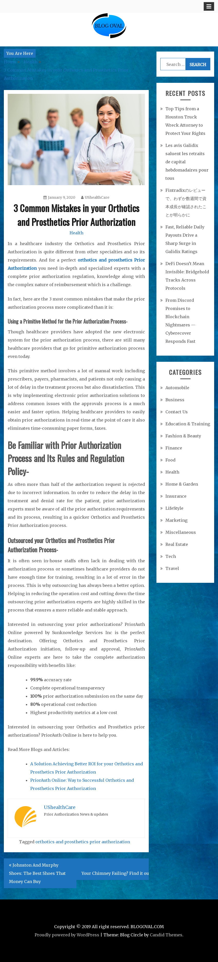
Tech (170, 556)
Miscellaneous (180, 532)
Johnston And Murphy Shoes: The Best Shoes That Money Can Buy (37, 873)
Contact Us (176, 411)
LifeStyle (174, 508)
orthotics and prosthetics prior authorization (82, 841)
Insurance (175, 496)
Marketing (176, 520)
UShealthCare (95, 197)
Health (76, 232)
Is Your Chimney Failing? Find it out (118, 869)
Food (170, 460)
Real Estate (176, 544)
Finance (173, 447)
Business (174, 399)
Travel (172, 568)
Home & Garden (181, 484)
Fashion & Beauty (183, 435)
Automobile (177, 387)
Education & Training (187, 423)
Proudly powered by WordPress (67, 934)
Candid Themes (166, 934)
